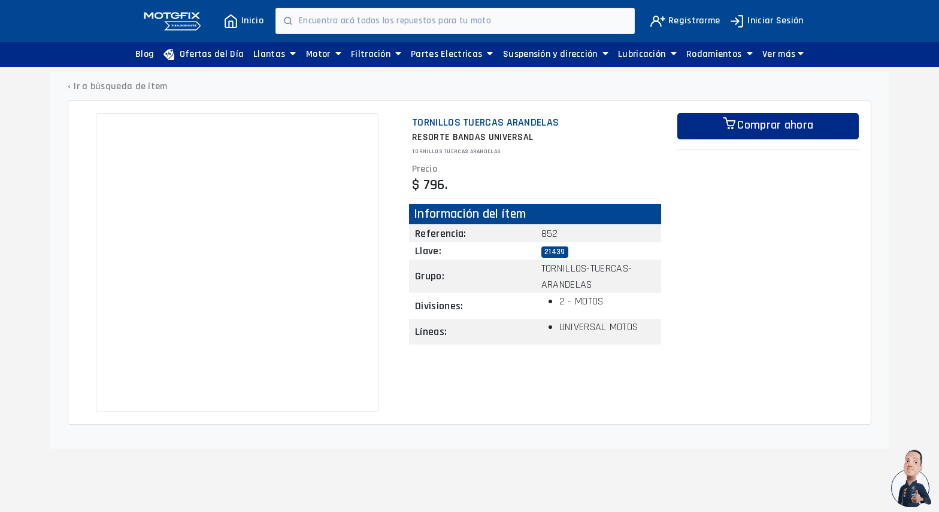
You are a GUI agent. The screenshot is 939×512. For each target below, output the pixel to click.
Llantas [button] (274, 54)
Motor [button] (323, 54)
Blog (144, 54)
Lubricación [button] (647, 54)
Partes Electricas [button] (452, 54)
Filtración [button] (376, 54)
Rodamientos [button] (719, 54)
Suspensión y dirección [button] (555, 54)
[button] (783, 54)
